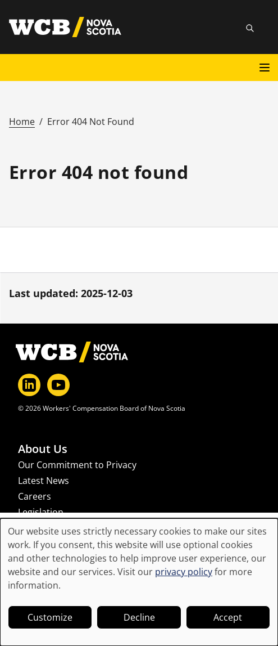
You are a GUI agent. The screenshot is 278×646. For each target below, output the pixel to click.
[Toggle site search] (250, 28)
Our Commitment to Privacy (77, 464)
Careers (34, 496)
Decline (139, 617)
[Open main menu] (264, 67)
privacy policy (183, 572)
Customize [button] (50, 617)
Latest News (43, 480)
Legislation (40, 512)
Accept (227, 617)
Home (22, 121)
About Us (42, 449)
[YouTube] (58, 385)
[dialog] (139, 582)
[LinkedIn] (29, 385)
